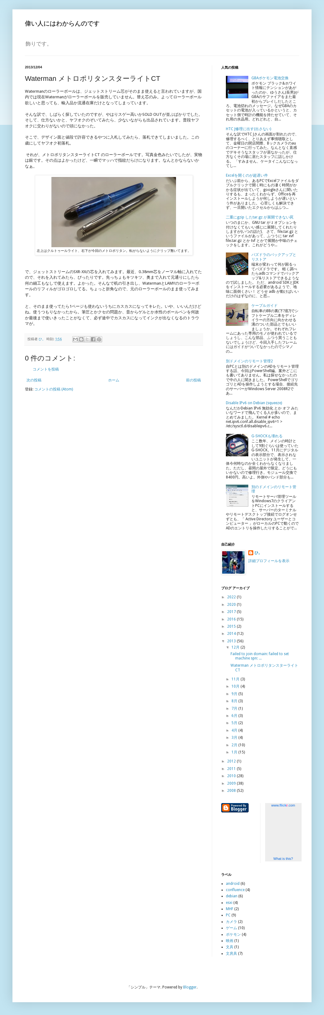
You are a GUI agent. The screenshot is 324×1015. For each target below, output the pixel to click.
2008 (232, 790)
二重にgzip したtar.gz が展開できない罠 (259, 217)
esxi (229, 902)
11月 (236, 679)
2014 (232, 633)
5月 (234, 723)
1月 (234, 752)
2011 (232, 769)
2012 (232, 761)
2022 (232, 597)
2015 (232, 626)
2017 (232, 612)
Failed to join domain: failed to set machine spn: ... (260, 656)
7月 (234, 708)
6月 (234, 715)
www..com (283, 805)
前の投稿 (193, 380)
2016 (232, 619)
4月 (234, 730)
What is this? (283, 859)
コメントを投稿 (46, 369)
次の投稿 (33, 380)
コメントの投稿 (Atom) (53, 389)
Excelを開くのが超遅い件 (247, 175)
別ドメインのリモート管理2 (249, 361)
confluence (235, 890)
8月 (234, 701)
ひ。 (258, 553)
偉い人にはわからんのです (62, 23)
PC (228, 915)
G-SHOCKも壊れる (267, 436)
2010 (232, 776)
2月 (234, 745)
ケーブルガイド (264, 305)
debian (231, 896)
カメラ (231, 921)
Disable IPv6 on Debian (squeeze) (254, 403)
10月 (236, 686)
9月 (234, 694)
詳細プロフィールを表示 (268, 561)
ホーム (113, 380)
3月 (234, 737)
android (233, 883)
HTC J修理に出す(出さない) (248, 129)
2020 (232, 604)
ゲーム (231, 928)
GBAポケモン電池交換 (269, 78)
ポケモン (233, 934)
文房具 (231, 953)
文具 (229, 947)
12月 (236, 647)
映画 (229, 941)
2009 (232, 783)
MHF (229, 909)
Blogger (190, 987)
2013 (232, 641)
